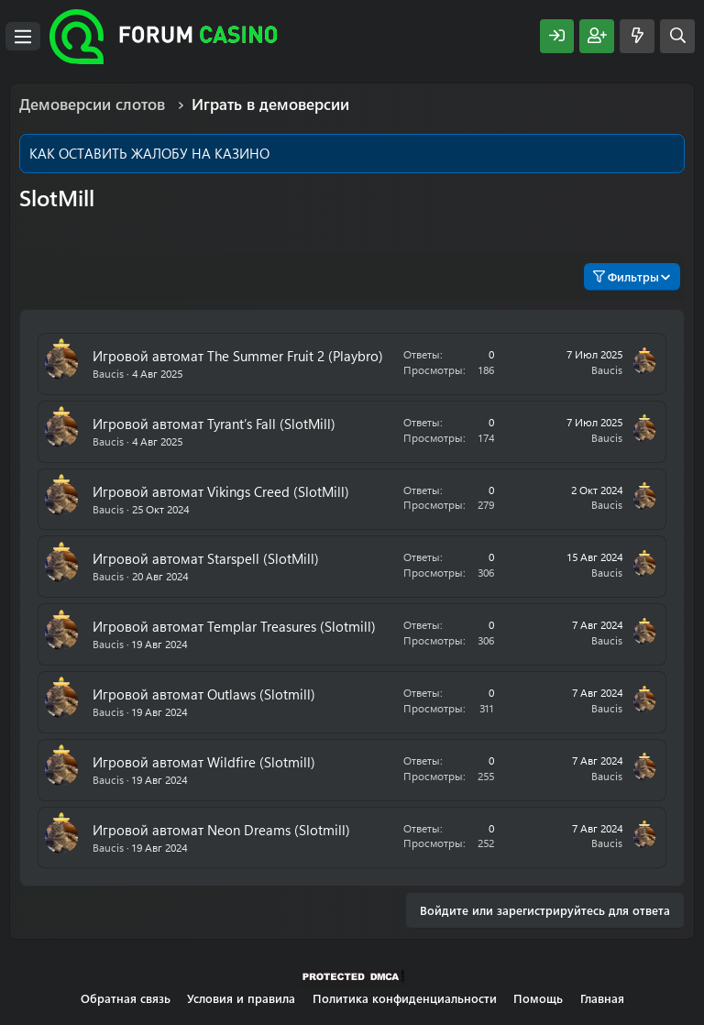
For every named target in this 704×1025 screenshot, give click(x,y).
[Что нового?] (637, 36)
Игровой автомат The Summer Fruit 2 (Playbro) (238, 356)
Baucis (108, 373)
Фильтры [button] (626, 276)
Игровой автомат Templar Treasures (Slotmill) (234, 626)
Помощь (538, 998)
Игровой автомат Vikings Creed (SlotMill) (221, 491)
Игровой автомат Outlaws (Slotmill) (204, 694)
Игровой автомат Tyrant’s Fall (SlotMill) (214, 423)
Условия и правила (241, 998)
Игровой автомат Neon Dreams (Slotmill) (221, 830)
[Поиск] (677, 36)
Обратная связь (125, 998)
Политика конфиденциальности (405, 998)
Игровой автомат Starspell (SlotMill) (206, 558)
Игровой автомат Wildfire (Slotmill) (204, 762)
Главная (602, 998)
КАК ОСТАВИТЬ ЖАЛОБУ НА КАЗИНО (149, 153)
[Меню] (23, 36)
